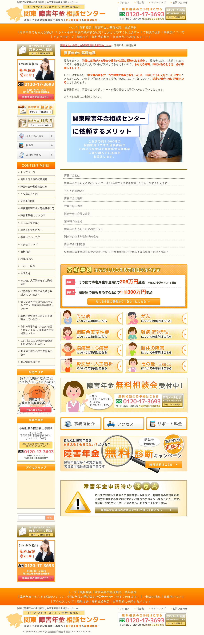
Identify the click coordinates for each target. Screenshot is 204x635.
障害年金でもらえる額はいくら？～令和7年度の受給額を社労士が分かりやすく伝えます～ (79, 32)
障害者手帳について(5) (33, 215)
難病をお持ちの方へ (31, 229)
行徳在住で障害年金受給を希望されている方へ (36, 293)
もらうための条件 (74, 190)
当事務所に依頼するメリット (132, 37)
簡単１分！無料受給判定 (93, 37)
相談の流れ (27, 259)
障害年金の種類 (73, 198)
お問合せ (25, 273)
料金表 (140, 2)
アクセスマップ (63, 37)
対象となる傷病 (73, 205)
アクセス (124, 2)
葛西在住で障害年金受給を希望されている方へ (36, 318)
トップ (72, 27)
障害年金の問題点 (74, 244)
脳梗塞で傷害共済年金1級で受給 (115, 292)
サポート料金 (28, 266)
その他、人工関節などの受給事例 (36, 282)
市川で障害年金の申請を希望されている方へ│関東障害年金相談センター (37, 330)
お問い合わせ (180, 2)
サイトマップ (158, 2)
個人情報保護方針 (30, 361)
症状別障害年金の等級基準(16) (37, 208)
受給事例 (130, 27)
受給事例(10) (28, 201)
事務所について (174, 32)
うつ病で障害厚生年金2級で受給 (127, 281)
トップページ (28, 172)
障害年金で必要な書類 (77, 213)
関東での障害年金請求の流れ (81, 236)
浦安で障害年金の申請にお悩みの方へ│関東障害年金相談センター (37, 305)
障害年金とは (72, 175)
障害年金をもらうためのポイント (83, 228)
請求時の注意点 (73, 221)
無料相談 (86, 27)
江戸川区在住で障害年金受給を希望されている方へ (36, 342)
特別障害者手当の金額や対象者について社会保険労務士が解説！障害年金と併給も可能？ (116, 251)
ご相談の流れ (152, 32)
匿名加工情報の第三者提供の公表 (36, 353)
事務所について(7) (31, 237)
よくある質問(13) (30, 222)
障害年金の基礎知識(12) (34, 186)
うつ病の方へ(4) (29, 193)
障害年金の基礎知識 (108, 27)
